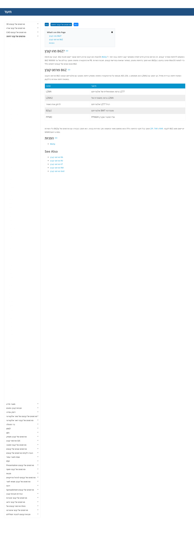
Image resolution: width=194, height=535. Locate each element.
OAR (11, 220)
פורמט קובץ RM (57, 167)
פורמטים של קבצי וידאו (22, 502)
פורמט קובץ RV (56, 160)
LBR (10, 167)
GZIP (11, 150)
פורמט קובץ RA (56, 157)
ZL (10, 391)
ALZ (10, 52)
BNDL (11, 89)
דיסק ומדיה (22, 412)
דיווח (22, 485)
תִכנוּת (22, 473)
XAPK (11, 355)
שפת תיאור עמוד (22, 457)
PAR (11, 232)
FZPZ (11, 142)
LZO (11, 191)
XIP (10, 363)
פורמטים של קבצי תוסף (22, 469)
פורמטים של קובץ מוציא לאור (22, 481)
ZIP (10, 383)
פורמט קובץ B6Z (56, 39)
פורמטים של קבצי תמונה (22, 445)
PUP (11, 257)
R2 (10, 269)
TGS (11, 326)
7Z (10, 44)
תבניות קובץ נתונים (22, 408)
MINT (11, 204)
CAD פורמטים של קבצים (22, 32)
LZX (10, 195)
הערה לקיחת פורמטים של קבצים (22, 453)
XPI (10, 367)
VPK (10, 342)
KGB (11, 163)
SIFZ (11, 293)
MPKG (11, 208)
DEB (11, 126)
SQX (11, 310)
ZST (10, 400)
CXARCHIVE (14, 114)
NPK (11, 216)
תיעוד (7, 12)
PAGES (12, 228)
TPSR (11, 334)
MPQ (11, 212)
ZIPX (11, 387)
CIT (10, 105)
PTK (10, 253)
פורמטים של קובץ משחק (22, 436)
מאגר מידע (22, 404)
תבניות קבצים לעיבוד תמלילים (22, 514)
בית (46, 24)
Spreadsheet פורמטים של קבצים (22, 489)
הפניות (51, 43)
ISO (10, 159)
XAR (11, 359)
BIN (10, 81)
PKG (11, 248)
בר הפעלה (22, 424)
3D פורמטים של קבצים (22, 24)
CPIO (11, 110)
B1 (10, 73)
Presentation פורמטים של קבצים (22, 465)
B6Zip (104, 57)
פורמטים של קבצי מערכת (22, 498)
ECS (10, 138)
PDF (22, 461)
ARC (11, 65)
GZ (10, 146)
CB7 (11, 97)
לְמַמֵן (22, 428)
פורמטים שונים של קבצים (22, 449)
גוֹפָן (22, 432)
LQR (11, 171)
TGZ (11, 330)
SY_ (10, 314)
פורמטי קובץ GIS (22, 440)
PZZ (10, 265)
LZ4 (10, 179)
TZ (10, 338)
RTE (10, 281)
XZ (10, 371)
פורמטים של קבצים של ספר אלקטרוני (22, 416)
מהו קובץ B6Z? (55, 36)
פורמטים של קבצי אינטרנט (22, 510)
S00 (10, 285)
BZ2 (10, 93)
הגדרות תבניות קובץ (22, 494)
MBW (11, 199)
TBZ (10, 322)
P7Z (10, 224)
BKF (10, 85)
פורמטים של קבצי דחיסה (22, 36)
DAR (11, 122)
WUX (11, 351)
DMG (11, 130)
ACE (11, 48)
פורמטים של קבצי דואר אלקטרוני (22, 420)
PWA (11, 261)
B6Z (10, 77)
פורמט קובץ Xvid (57, 171)
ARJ (10, 69)
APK (11, 56)
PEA (10, 236)
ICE (10, 155)
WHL (11, 346)
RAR (11, 273)
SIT (10, 297)
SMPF (11, 306)
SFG (10, 289)
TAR (11, 318)
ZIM (10, 379)
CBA (11, 101)
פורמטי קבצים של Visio (22, 506)
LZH (10, 183)
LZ (10, 175)
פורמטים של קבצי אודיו (22, 28)
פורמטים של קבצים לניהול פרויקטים (22, 477)
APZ (10, 61)
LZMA (11, 187)
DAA (11, 118)
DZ (10, 134)
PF (10, 244)
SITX (11, 302)
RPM (11, 277)
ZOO (11, 396)
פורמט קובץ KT (56, 164)
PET (10, 240)
